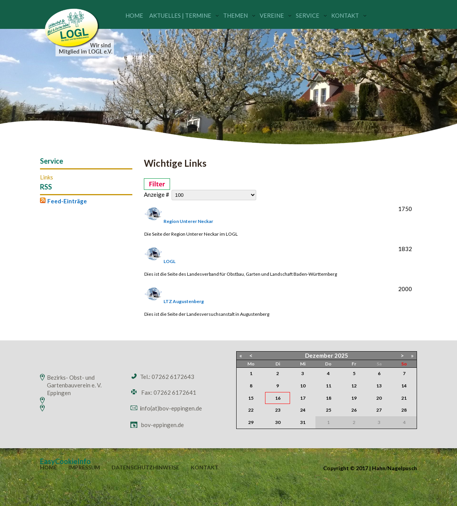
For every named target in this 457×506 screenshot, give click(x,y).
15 (251, 398)
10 (302, 386)
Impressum (84, 467)
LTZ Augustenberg (183, 301)
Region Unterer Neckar (188, 221)
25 (328, 410)
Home (134, 15)
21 (404, 398)
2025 (341, 355)
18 (328, 398)
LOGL (169, 261)
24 (302, 410)
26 (354, 410)
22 (251, 410)
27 (379, 410)
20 (379, 398)
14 (404, 386)
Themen (235, 15)
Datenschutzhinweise (145, 467)
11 (328, 386)
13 (379, 386)
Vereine (272, 15)
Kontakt (345, 15)
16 (277, 398)
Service (307, 15)
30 (277, 422)
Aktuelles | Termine (180, 15)
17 (302, 398)
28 (404, 410)
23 (277, 410)
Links (46, 177)
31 (302, 422)
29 (251, 422)
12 (354, 386)
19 (354, 398)
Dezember (319, 355)
